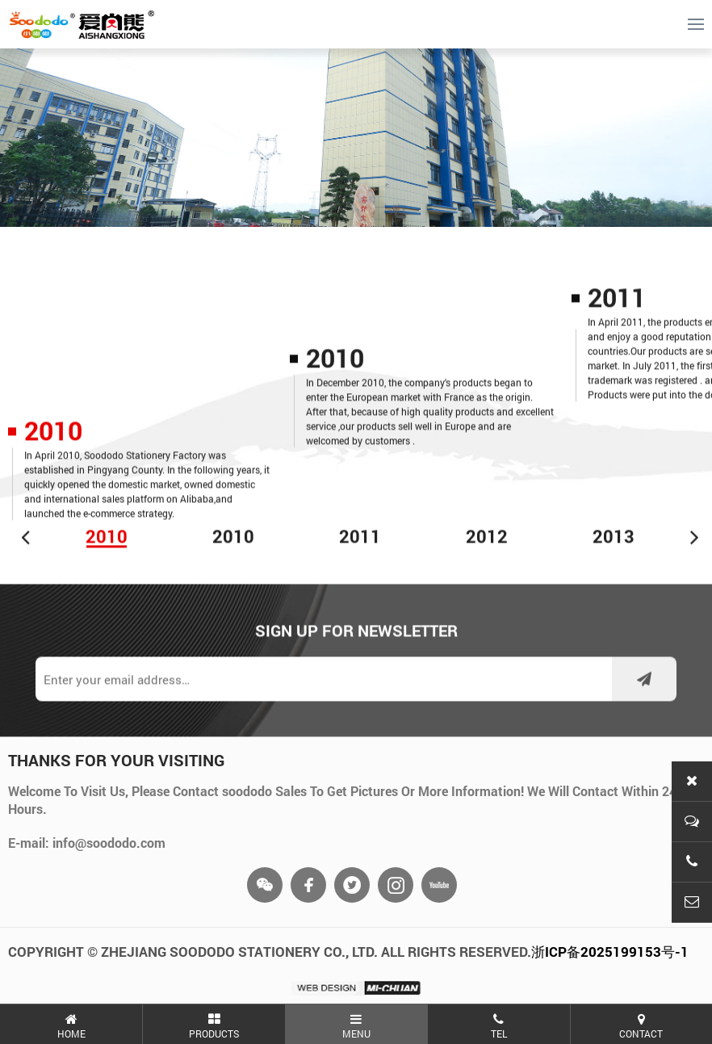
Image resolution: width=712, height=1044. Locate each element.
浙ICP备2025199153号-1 (610, 951)
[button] (26, 540)
